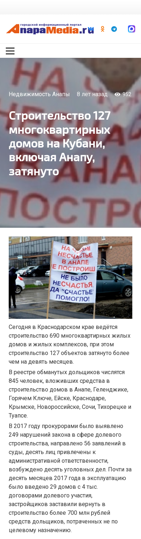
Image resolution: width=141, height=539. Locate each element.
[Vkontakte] (91, 29)
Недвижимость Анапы (39, 94)
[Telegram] (114, 29)
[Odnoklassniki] (102, 29)
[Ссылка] (50, 28)
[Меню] (10, 51)
